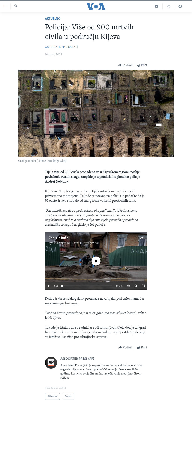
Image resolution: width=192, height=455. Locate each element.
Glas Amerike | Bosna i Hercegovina (75, 243)
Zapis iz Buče (58, 238)
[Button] (125, 65)
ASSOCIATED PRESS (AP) (61, 47)
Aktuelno (52, 19)
